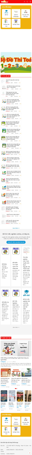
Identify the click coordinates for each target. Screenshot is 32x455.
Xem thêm (16, 195)
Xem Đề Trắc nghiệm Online (16, 209)
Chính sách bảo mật (6, 434)
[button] (15, 355)
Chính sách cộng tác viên (26, 452)
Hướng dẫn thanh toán (7, 436)
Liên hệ (8, 425)
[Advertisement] (16, 40)
